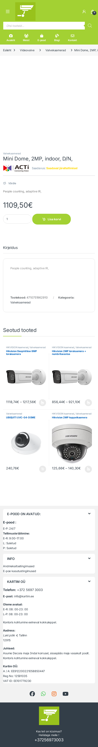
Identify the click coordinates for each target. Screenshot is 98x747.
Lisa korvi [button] (42, 469)
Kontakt (72, 38)
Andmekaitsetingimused (18, 566)
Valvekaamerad (55, 50)
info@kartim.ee (24, 596)
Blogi (57, 38)
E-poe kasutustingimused (19, 571)
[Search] (90, 26)
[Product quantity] (17, 219)
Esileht (7, 50)
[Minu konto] (84, 11)
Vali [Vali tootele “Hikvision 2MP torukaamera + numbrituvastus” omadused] (88, 402)
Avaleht (10, 38)
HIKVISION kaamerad (17, 347)
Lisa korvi (54, 219)
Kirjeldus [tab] (10, 248)
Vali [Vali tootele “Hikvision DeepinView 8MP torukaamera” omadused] (42, 402)
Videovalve (27, 50)
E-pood (42, 38)
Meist (26, 38)
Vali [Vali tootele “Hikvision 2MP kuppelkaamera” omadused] (88, 469)
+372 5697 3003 (30, 590)
